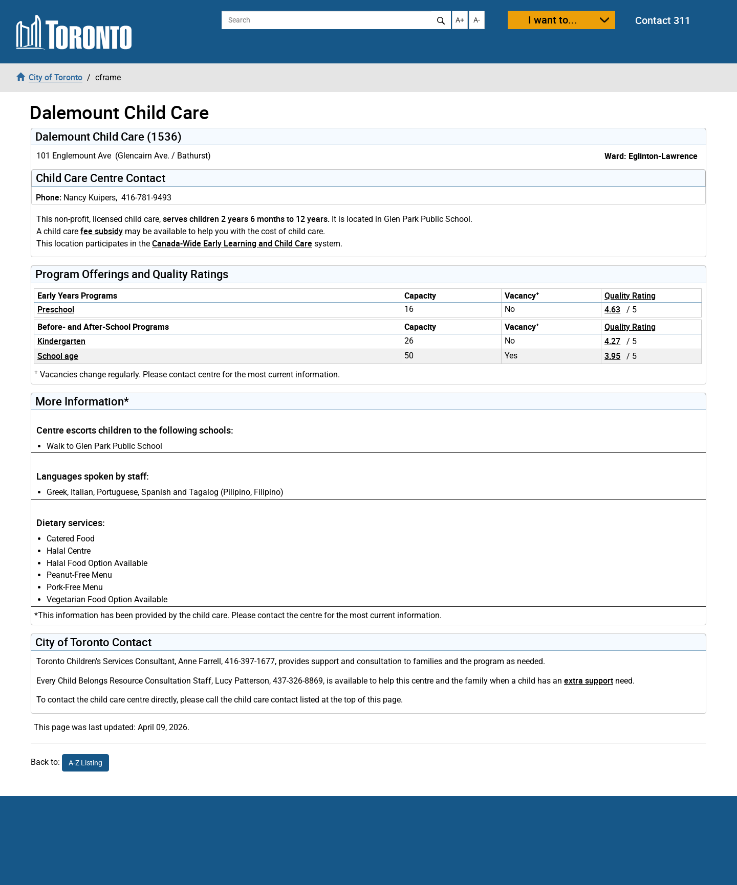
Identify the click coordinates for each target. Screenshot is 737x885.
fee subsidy (101, 231)
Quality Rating (630, 295)
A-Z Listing (85, 763)
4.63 (612, 309)
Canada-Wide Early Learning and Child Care (232, 243)
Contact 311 (662, 20)
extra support (588, 680)
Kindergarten (61, 341)
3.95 (612, 355)
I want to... (552, 20)
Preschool (55, 309)
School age (57, 355)
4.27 (612, 341)
